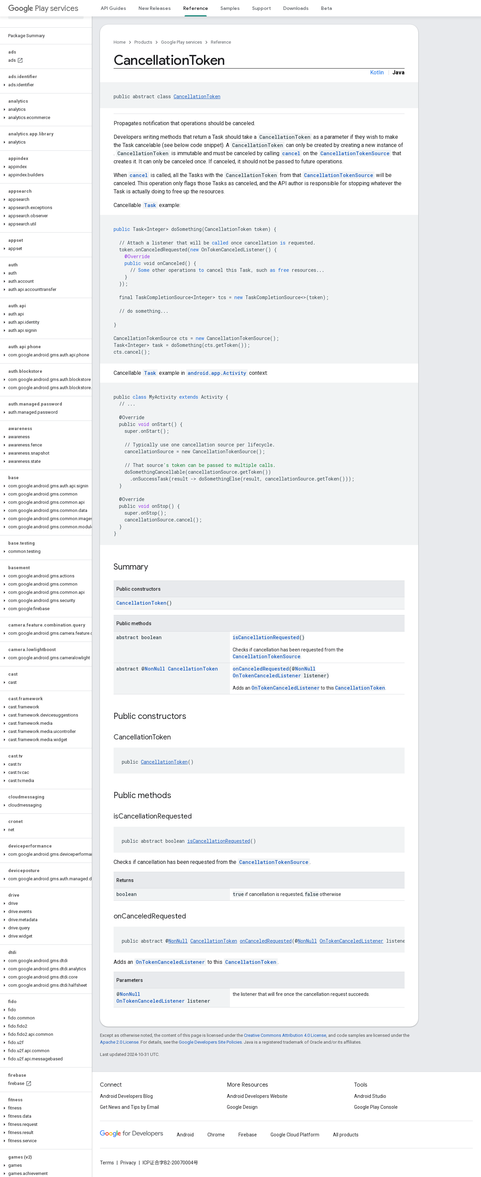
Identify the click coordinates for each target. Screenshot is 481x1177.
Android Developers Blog (126, 1096)
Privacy (128, 1162)
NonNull (155, 668)
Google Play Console (376, 1107)
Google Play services (181, 42)
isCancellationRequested (266, 637)
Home (120, 42)
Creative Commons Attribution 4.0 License (285, 1035)
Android (185, 1134)
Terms (107, 1162)
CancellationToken (197, 96)
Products (143, 42)
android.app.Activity (217, 373)
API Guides (113, 8)
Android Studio (370, 1096)
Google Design (242, 1107)
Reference (221, 42)
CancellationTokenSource (355, 153)
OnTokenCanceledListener (267, 675)
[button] (44, 85)
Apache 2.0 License (119, 1042)
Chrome (216, 1134)
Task (150, 205)
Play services (43, 8)
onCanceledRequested (261, 668)
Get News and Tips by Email (129, 1107)
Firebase (247, 1134)
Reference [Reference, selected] (195, 8)
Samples (230, 8)
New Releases (155, 8)
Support (261, 8)
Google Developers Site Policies (210, 1042)
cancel (291, 153)
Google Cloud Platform (295, 1134)
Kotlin (377, 72)
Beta (326, 8)
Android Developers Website (257, 1096)
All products (346, 1134)
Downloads (296, 8)
